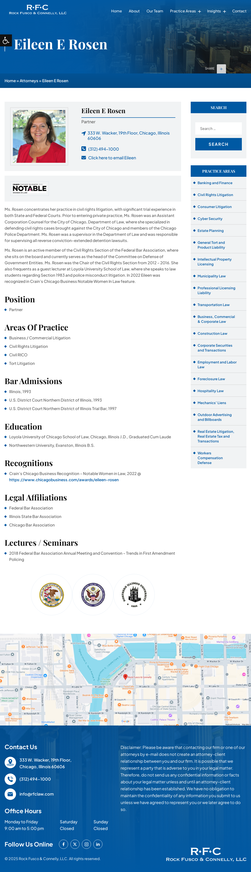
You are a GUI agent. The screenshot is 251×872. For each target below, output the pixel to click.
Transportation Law (214, 304)
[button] (6, 40)
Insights (214, 10)
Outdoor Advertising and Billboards (215, 417)
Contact (239, 10)
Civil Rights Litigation (215, 194)
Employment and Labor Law (217, 364)
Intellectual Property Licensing (215, 261)
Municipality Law (212, 276)
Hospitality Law (211, 390)
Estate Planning (211, 230)
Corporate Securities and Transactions (215, 347)
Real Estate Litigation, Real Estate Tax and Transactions (216, 436)
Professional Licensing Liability (216, 290)
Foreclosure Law (211, 379)
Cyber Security (210, 218)
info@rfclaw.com (36, 793)
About (134, 10)
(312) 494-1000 (103, 149)
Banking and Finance (215, 182)
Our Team (154, 10)
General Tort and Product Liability (211, 244)
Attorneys (29, 80)
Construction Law (212, 333)
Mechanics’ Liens (212, 402)
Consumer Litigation (215, 206)
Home (116, 10)
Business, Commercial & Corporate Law (216, 318)
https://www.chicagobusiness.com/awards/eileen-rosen (64, 479)
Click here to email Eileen (112, 158)
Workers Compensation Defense (210, 458)
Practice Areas (183, 10)
